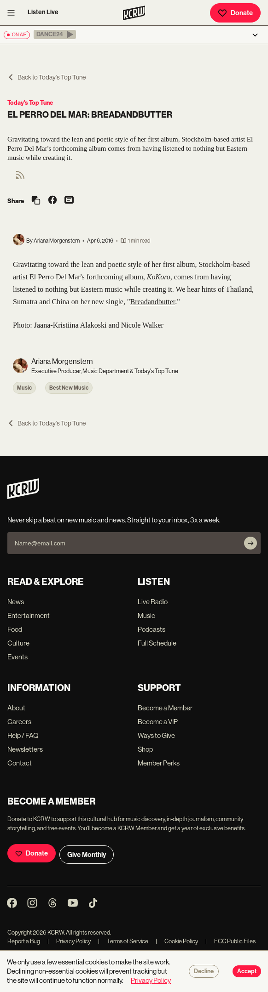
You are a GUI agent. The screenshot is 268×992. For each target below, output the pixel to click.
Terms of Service (123, 941)
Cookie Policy (177, 941)
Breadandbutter (152, 302)
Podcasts (151, 629)
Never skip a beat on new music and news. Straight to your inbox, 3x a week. (114, 520)
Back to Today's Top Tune (46, 77)
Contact (19, 763)
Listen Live (43, 12)
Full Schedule (157, 643)
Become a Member (165, 708)
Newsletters (25, 749)
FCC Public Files (230, 941)
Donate (235, 12)
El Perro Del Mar (55, 277)
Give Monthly (86, 854)
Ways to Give (156, 735)
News (15, 602)
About (16, 708)
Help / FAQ (23, 735)
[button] (55, 34)
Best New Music (68, 388)
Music (24, 388)
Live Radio (153, 602)
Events (17, 657)
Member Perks (159, 763)
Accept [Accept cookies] (246, 971)
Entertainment (28, 615)
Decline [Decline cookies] (204, 971)
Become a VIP (158, 722)
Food (14, 629)
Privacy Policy (69, 941)
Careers (19, 722)
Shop (145, 749)
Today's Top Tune (30, 102)
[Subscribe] (250, 543)
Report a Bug (23, 941)
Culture (18, 643)
